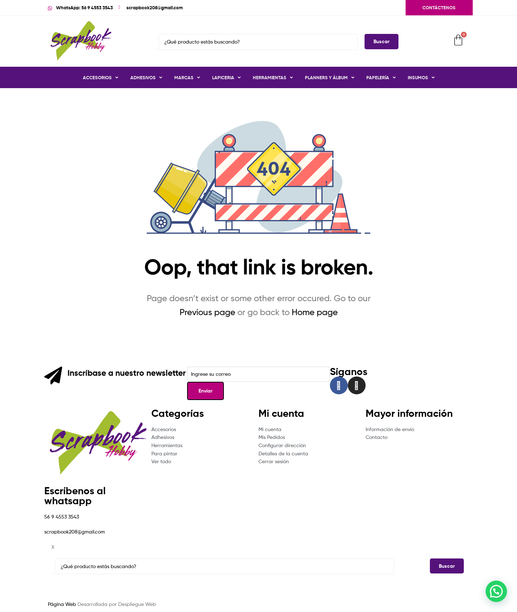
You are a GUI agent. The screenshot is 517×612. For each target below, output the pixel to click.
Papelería (381, 77)
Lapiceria (226, 77)
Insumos (421, 77)
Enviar (205, 391)
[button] (496, 591)
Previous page (207, 312)
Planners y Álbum (329, 77)
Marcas (187, 77)
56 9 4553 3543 (61, 517)
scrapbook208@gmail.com (74, 531)
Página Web (62, 604)
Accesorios (100, 77)
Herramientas (273, 77)
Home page (315, 312)
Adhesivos (146, 77)
